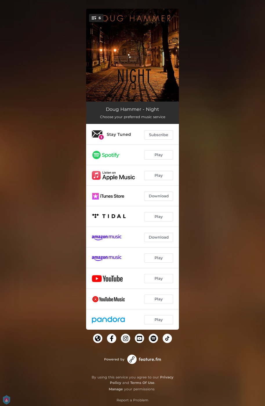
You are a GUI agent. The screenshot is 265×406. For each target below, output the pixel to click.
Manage (116, 389)
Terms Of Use (142, 382)
